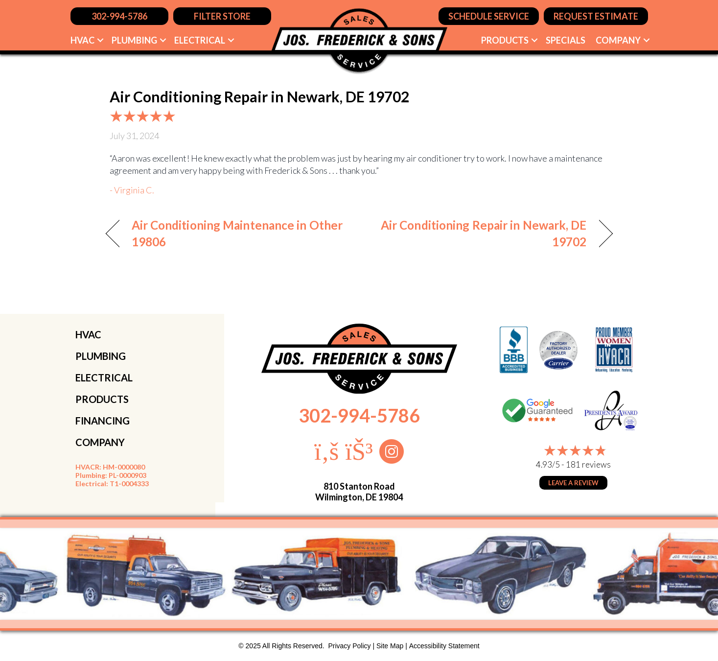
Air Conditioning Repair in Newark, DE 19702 (480, 233)
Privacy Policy (349, 646)
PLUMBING (100, 356)
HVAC (82, 40)
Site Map (389, 646)
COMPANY (100, 442)
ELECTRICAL (104, 377)
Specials (565, 40)
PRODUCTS (102, 399)
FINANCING (102, 420)
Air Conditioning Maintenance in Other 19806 (237, 233)
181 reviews (588, 464)
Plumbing (134, 40)
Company (618, 40)
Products (505, 40)
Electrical (199, 40)
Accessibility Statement (444, 646)
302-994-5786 (359, 415)
